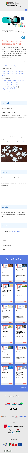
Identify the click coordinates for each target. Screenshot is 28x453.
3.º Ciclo (4, 84)
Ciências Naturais (11, 82)
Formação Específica (13, 86)
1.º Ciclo (4, 80)
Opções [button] (4, 240)
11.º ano (3, 75)
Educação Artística (11, 80)
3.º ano (12, 71)
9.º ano (16, 73)
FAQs (13, 395)
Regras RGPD (8, 395)
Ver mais (23, 387)
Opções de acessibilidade (20, 395)
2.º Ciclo (4, 82)
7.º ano (7, 73)
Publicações (16, 396)
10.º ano (21, 73)
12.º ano (8, 75)
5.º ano (20, 71)
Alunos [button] (4, 249)
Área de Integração (6, 90)
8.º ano (12, 73)
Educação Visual (20, 82)
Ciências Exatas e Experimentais (13, 65)
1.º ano (3, 71)
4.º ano (16, 71)
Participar (11, 396)
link (23, 141)
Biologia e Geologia (6, 88)
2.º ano (7, 71)
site (7, 179)
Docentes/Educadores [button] (8, 245)
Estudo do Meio (20, 80)
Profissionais (15, 88)
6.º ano (3, 73)
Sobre (4, 395)
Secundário (4, 86)
